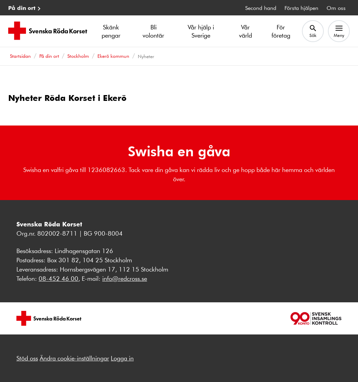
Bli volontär (153, 31)
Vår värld (245, 31)
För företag (280, 31)
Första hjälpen (301, 7)
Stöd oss (27, 358)
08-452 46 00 (58, 278)
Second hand (260, 7)
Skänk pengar (111, 31)
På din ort (22, 7)
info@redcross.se (124, 278)
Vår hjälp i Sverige (201, 31)
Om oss (336, 7)
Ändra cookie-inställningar (74, 358)
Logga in (122, 358)
